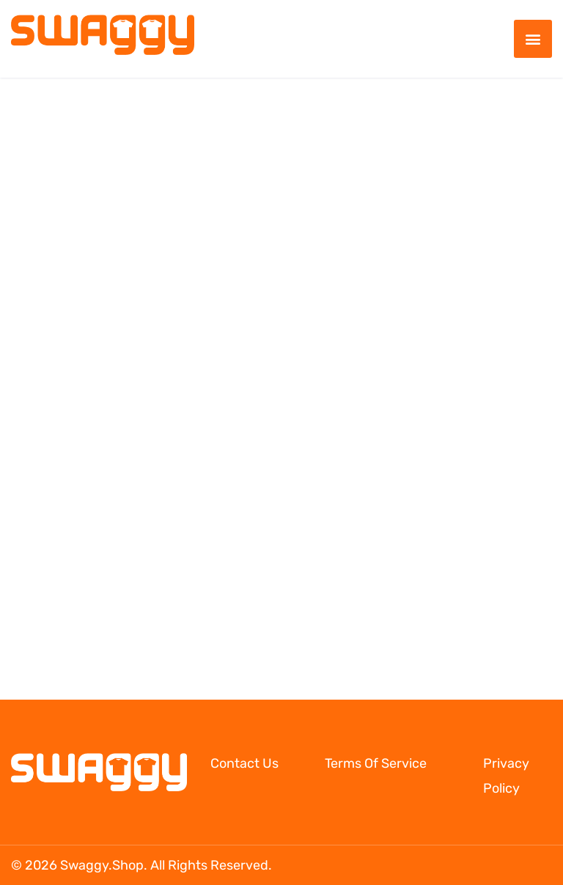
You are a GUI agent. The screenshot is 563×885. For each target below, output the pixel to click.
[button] (533, 39)
